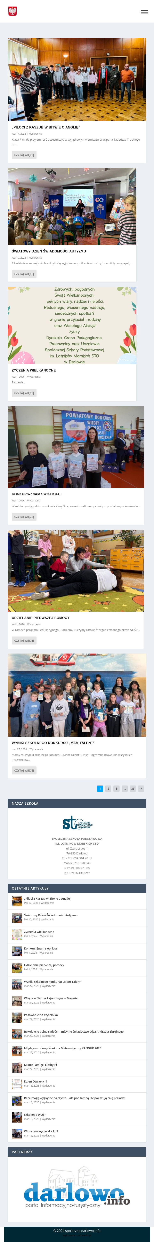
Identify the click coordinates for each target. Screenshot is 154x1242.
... (125, 788)
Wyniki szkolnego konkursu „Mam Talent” (53, 743)
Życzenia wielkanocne (34, 370)
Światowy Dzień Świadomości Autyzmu (49, 251)
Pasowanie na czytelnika (41, 1015)
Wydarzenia (35, 133)
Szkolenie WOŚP (35, 1115)
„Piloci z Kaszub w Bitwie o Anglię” (46, 127)
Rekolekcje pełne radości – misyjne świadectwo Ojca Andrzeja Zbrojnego (74, 1031)
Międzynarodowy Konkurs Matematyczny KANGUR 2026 (62, 1048)
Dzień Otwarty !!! (35, 1081)
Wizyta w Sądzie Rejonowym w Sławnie (51, 998)
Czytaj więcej (24, 155)
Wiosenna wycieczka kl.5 (41, 1131)
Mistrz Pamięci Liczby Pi (40, 1065)
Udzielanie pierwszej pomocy (41, 618)
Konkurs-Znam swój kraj (37, 494)
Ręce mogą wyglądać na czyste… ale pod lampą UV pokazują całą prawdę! (74, 1098)
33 (133, 788)
